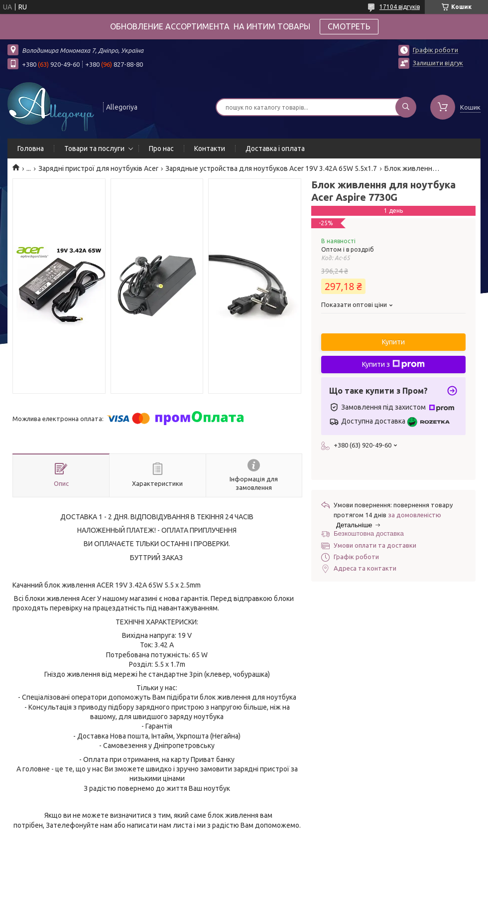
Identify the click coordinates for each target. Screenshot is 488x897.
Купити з (393, 364)
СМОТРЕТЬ (349, 26)
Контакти (209, 148)
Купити (393, 342)
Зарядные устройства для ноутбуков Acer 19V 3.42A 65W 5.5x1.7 (271, 168)
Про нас (161, 148)
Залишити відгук (438, 62)
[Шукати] (405, 107)
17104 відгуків (399, 6)
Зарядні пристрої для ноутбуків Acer (98, 168)
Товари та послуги (94, 148)
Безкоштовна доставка (369, 533)
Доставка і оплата (275, 148)
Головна (30, 148)
